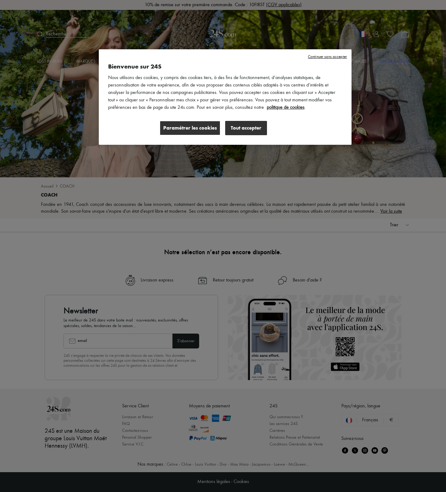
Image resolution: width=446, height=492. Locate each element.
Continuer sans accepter (327, 57)
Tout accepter (246, 128)
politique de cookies (285, 107)
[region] (225, 97)
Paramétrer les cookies (190, 128)
